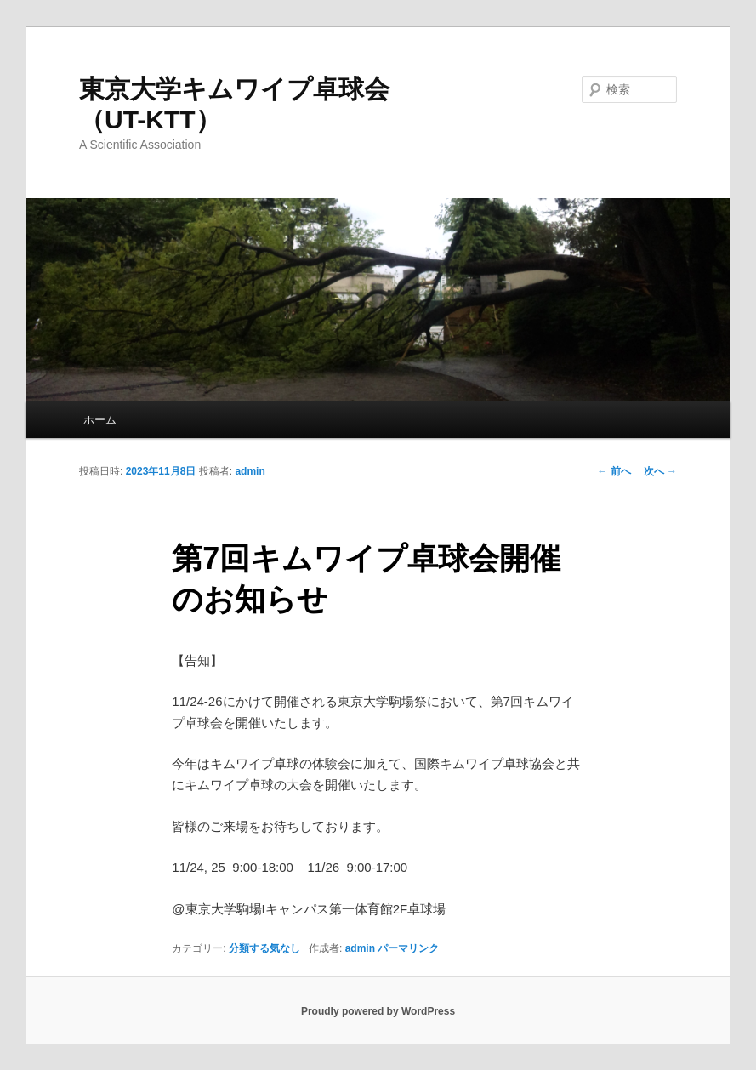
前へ (613, 471)
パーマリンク (408, 948)
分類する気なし (264, 948)
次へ (660, 471)
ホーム (100, 419)
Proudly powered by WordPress (378, 1011)
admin (249, 471)
